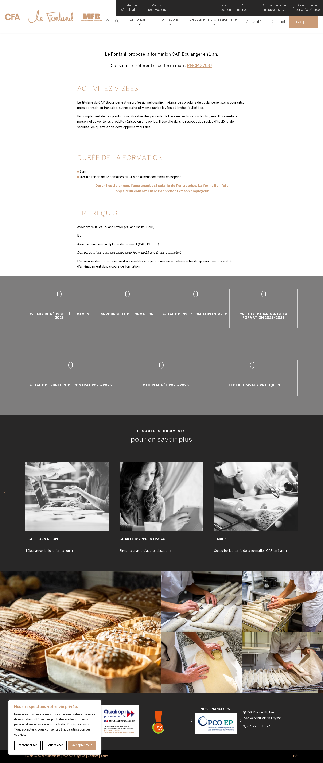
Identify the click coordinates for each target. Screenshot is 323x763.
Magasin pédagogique (157, 7)
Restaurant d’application (130, 7)
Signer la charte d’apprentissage (145, 550)
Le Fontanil (138, 22)
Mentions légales (74, 756)
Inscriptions (304, 22)
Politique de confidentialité (43, 756)
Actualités (254, 22)
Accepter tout (82, 745)
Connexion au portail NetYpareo (306, 7)
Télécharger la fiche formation (49, 550)
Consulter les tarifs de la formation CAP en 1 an (250, 550)
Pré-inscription (244, 7)
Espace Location (225, 7)
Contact (278, 22)
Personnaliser (27, 745)
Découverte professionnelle (213, 22)
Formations (169, 22)
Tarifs (104, 756)
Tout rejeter (54, 745)
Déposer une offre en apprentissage (274, 7)
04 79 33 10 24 (259, 726)
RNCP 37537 (199, 66)
